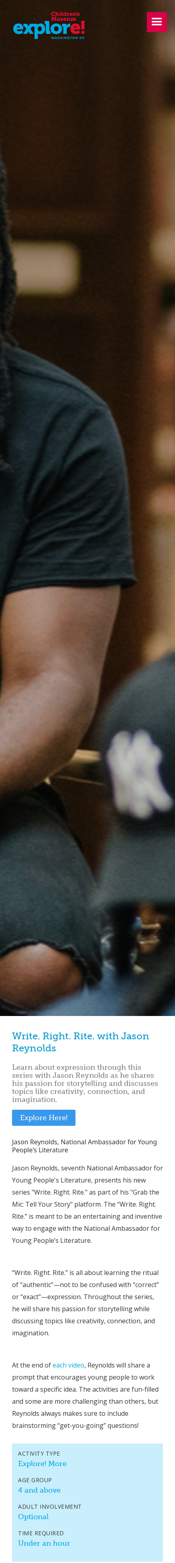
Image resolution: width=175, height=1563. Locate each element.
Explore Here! (43, 1117)
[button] (157, 22)
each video (68, 1365)
